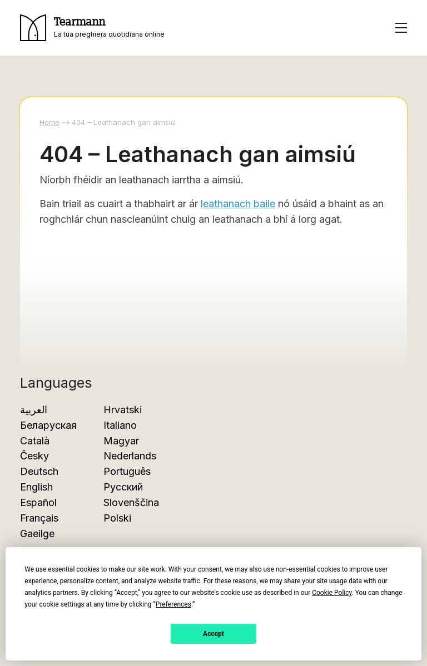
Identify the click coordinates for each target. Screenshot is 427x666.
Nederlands (129, 456)
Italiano (120, 425)
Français (39, 518)
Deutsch (39, 471)
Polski (117, 518)
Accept (213, 634)
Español (38, 502)
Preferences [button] (173, 604)
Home (49, 122)
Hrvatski (122, 409)
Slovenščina (131, 502)
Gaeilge (37, 533)
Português (127, 471)
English (36, 487)
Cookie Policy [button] (331, 593)
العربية (33, 409)
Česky (34, 456)
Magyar (121, 441)
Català (34, 441)
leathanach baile (238, 203)
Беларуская (48, 425)
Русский (123, 487)
